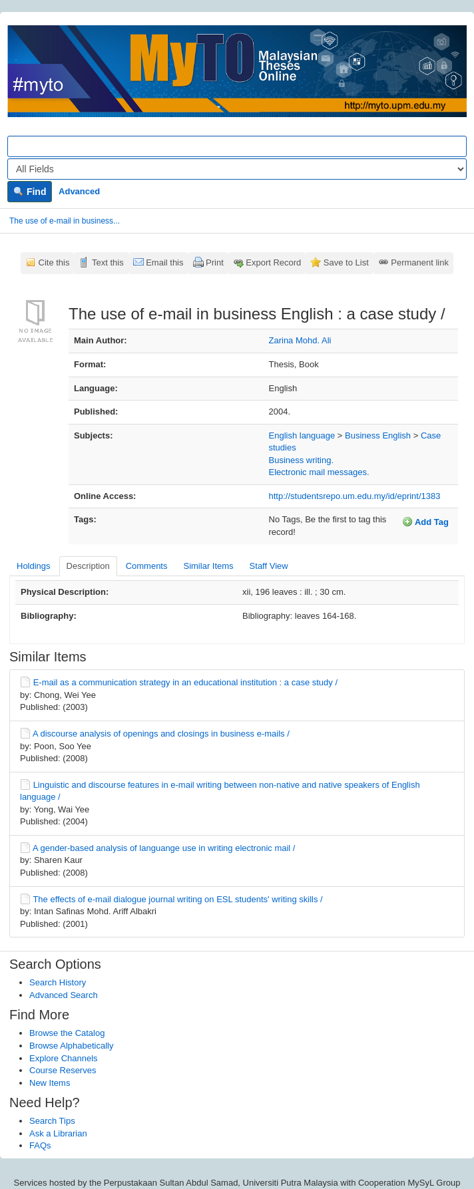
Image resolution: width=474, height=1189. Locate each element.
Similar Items (208, 566)
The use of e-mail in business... (64, 221)
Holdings (34, 566)
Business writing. (301, 460)
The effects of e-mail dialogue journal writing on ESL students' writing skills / (177, 899)
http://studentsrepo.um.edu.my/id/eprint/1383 (355, 496)
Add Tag (425, 521)
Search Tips (52, 1121)
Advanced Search (63, 995)
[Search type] (237, 169)
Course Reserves (62, 1070)
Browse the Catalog (67, 1033)
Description (88, 566)
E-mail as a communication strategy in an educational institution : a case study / (185, 682)
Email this (164, 262)
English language (302, 435)
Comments (147, 566)
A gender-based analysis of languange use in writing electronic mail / (164, 848)
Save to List (346, 262)
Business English (378, 435)
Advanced (79, 191)
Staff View (269, 566)
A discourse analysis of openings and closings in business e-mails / (161, 734)
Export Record (273, 262)
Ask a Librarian (58, 1133)
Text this (108, 262)
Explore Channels (63, 1058)
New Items (49, 1083)
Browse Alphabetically (71, 1046)
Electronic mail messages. (319, 472)
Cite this (54, 262)
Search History (57, 982)
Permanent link (420, 262)
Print (215, 262)
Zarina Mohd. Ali (300, 340)
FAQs (40, 1145)
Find (29, 191)
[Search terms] (237, 146)
